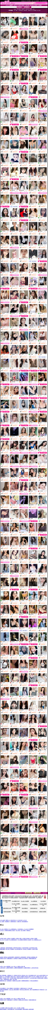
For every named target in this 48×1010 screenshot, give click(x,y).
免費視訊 (7, 26)
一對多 (36, 258)
